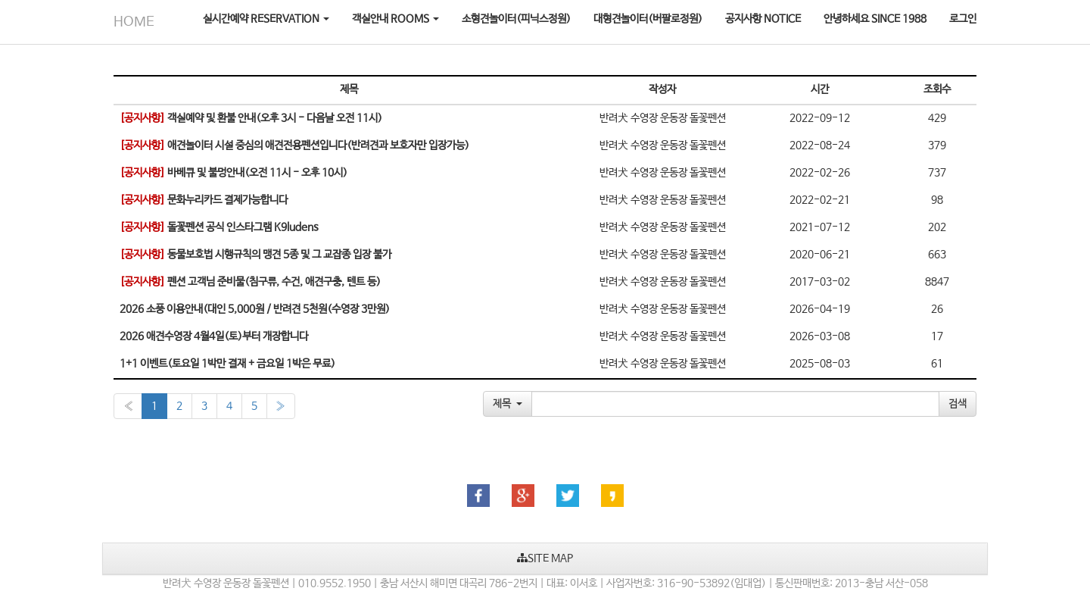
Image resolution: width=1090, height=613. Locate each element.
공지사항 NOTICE (763, 19)
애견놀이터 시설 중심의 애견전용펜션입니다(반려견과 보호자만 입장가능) (294, 145)
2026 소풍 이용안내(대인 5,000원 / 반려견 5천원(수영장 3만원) (255, 309)
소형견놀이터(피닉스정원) (516, 19)
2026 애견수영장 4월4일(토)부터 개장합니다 (214, 336)
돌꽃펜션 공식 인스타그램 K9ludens (219, 227)
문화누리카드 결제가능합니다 (204, 200)
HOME (134, 22)
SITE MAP (545, 558)
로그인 (962, 19)
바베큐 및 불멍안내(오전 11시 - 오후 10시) (233, 173)
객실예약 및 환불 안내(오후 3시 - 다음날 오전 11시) (251, 118)
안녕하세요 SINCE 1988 (875, 19)
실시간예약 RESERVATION (266, 19)
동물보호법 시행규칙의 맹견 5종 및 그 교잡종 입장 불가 (255, 255)
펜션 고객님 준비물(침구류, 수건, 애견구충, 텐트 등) (250, 282)
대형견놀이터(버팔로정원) (647, 19)
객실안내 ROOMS (395, 19)
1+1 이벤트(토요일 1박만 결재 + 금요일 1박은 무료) (227, 364)
